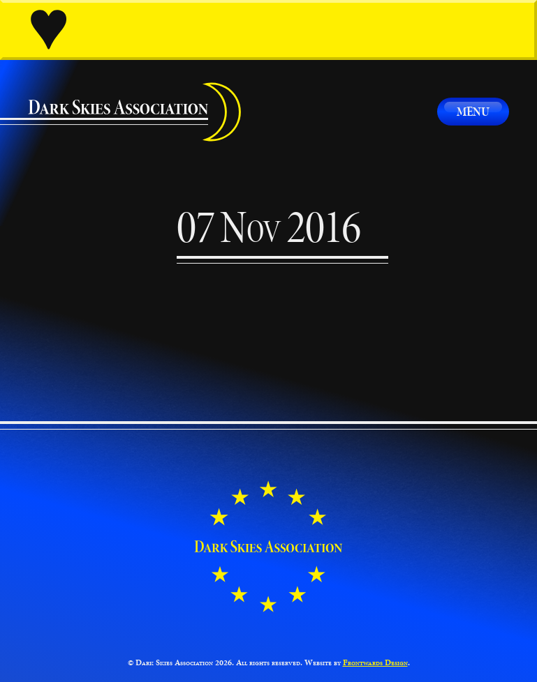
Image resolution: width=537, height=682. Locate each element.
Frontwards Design (375, 662)
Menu (473, 111)
